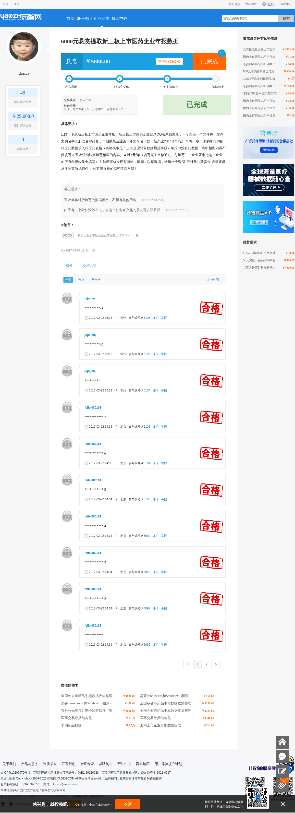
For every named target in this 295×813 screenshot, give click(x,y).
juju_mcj (91, 298)
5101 (147, 463)
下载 (136, 235)
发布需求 (234, 4)
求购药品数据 (71, 725)
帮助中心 (286, 4)
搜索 (286, 18)
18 (221, 53)
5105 (147, 354)
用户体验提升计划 (168, 764)
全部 (68, 279)
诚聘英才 (105, 764)
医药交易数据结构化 (76, 718)
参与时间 (213, 279)
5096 (147, 644)
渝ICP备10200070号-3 (15, 772)
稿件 (69, 266)
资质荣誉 (50, 764)
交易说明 (89, 266)
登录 (6, 4)
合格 (81, 279)
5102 (147, 426)
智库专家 (87, 764)
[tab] (69, 266)
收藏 (128, 804)
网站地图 (143, 764)
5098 (147, 572)
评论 (156, 318)
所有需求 (102, 18)
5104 (147, 390)
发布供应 (251, 4)
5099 (147, 536)
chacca (23, 73)
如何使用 (84, 18)
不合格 (96, 279)
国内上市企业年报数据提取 (160, 725)
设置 (267, 4)
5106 (147, 318)
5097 (147, 608)
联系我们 (68, 764)
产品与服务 (29, 764)
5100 (147, 499)
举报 (164, 318)
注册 (17, 4)
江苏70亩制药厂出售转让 (259, 253)
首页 (70, 18)
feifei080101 (93, 407)
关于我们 (9, 764)
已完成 (209, 61)
